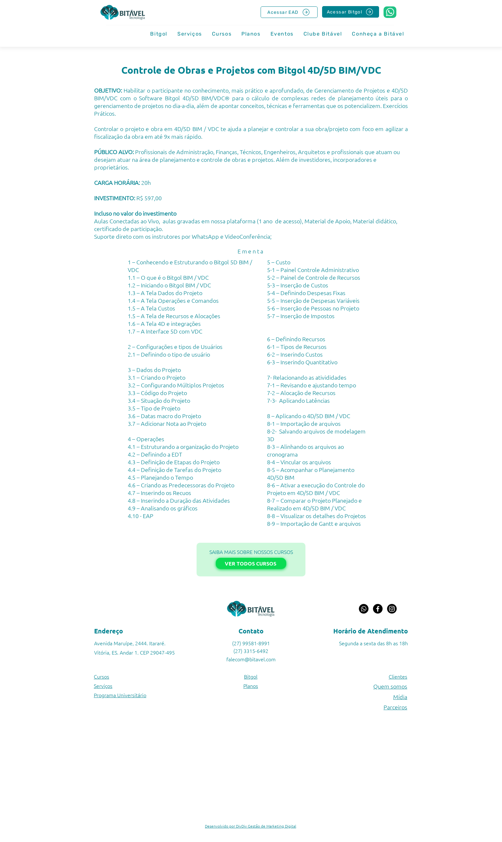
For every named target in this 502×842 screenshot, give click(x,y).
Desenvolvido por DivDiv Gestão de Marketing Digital (250, 826)
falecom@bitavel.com (251, 659)
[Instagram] (392, 609)
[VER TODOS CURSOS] (251, 563)
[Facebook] (378, 609)
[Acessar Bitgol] (350, 12)
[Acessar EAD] (289, 12)
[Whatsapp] (363, 609)
